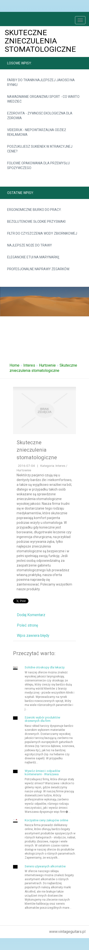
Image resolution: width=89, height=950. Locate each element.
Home (14, 365)
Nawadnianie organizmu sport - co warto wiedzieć (43, 99)
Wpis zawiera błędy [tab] (33, 635)
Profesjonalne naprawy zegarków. (38, 269)
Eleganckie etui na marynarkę (33, 257)
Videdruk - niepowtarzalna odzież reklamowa (36, 132)
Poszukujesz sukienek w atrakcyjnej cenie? (39, 149)
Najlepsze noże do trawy (29, 245)
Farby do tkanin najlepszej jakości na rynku (41, 82)
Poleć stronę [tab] (27, 625)
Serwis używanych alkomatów (45, 866)
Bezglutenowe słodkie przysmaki (36, 221)
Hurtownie (47, 365)
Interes (29, 365)
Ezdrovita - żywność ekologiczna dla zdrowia (39, 115)
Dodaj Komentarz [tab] (31, 615)
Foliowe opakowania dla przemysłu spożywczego (38, 165)
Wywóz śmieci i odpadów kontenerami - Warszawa (42, 772)
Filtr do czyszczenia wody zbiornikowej (42, 233)
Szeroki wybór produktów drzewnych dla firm (42, 719)
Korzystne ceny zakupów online (46, 820)
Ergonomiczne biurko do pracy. (34, 210)
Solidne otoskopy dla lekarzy (45, 667)
